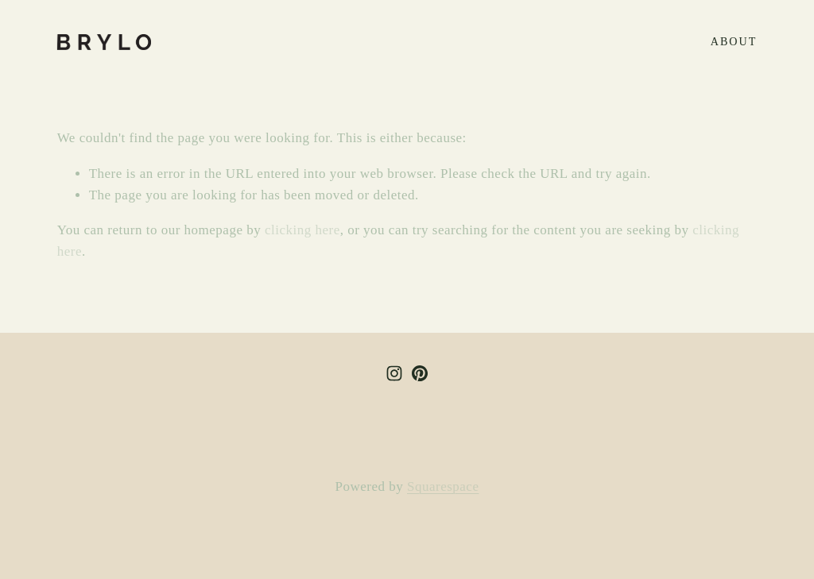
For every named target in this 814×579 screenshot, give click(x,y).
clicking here (302, 229)
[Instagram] (394, 373)
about (734, 41)
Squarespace (443, 486)
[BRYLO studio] (420, 373)
